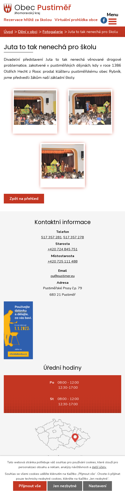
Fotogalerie (53, 31)
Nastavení (97, 485)
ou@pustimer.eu (63, 276)
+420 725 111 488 (63, 261)
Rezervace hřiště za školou (28, 19)
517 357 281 (51, 237)
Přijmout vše (30, 485)
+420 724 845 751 (63, 249)
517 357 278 (73, 237)
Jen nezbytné (65, 485)
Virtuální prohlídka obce (76, 19)
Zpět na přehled (23, 198)
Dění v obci (27, 31)
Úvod (8, 31)
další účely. (99, 467)
